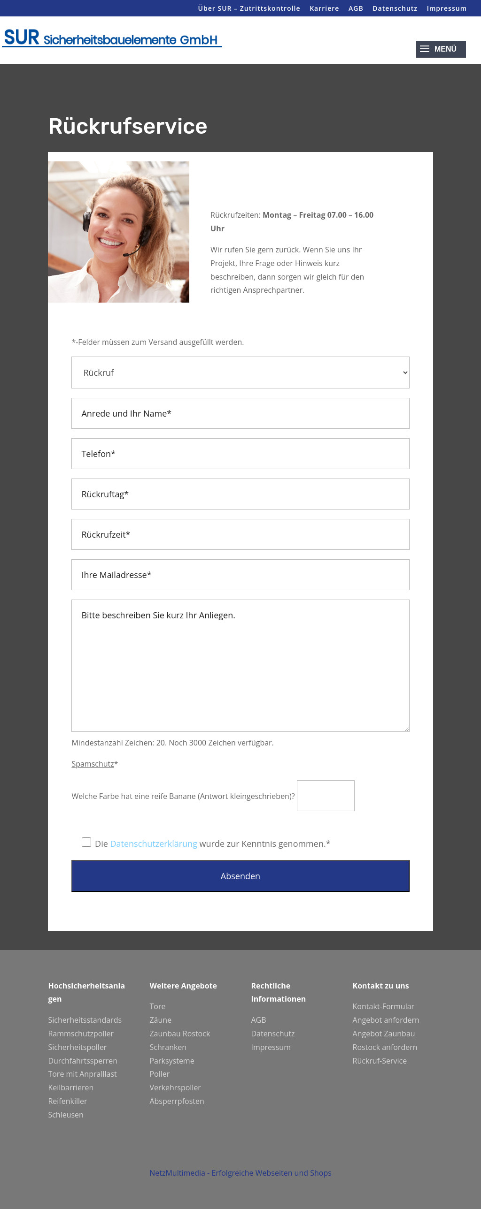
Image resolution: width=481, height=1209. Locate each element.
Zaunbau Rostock (179, 1033)
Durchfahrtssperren (82, 1061)
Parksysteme (171, 1061)
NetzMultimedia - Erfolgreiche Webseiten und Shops (240, 1184)
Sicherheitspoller (77, 1047)
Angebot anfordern (386, 1020)
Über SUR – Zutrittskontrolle (249, 9)
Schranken (167, 1047)
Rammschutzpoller (81, 1033)
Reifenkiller (67, 1101)
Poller (159, 1074)
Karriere (324, 9)
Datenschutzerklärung (153, 843)
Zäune (160, 1020)
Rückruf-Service (380, 1061)
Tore (157, 1006)
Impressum (447, 9)
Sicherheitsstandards (85, 1020)
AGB (356, 9)
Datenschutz (395, 9)
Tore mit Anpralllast (82, 1074)
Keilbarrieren (70, 1087)
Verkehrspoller (175, 1087)
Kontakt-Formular (384, 1006)
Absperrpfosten (176, 1101)
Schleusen (66, 1115)
